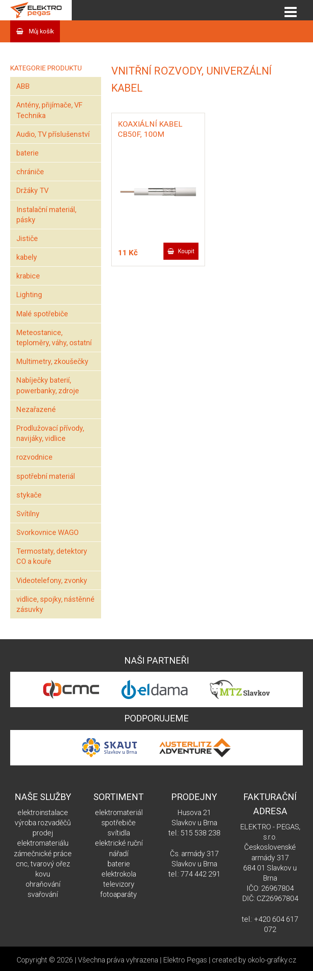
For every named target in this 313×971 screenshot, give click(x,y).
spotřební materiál (45, 476)
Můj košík (40, 31)
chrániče (30, 171)
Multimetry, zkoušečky (52, 361)
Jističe (27, 238)
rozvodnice (34, 457)
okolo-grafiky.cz (272, 960)
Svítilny (28, 513)
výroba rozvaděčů (43, 822)
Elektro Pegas (185, 960)
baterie (27, 153)
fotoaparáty (118, 894)
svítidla (119, 833)
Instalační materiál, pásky (46, 214)
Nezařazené (36, 409)
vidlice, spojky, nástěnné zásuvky (55, 604)
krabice (28, 276)
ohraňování (43, 884)
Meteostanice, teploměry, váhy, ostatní (54, 337)
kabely (26, 257)
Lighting (29, 294)
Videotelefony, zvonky (51, 580)
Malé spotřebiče (42, 313)
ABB (23, 86)
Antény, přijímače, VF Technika (49, 110)
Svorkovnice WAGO (47, 532)
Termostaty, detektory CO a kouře (51, 556)
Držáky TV (32, 190)
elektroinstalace (43, 812)
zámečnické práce (43, 853)
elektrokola (118, 874)
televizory (118, 884)
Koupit (186, 251)
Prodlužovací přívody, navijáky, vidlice (50, 433)
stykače (29, 495)
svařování (43, 894)
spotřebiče (118, 822)
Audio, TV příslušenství (53, 134)
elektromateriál (119, 812)
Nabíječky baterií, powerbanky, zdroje (47, 385)
